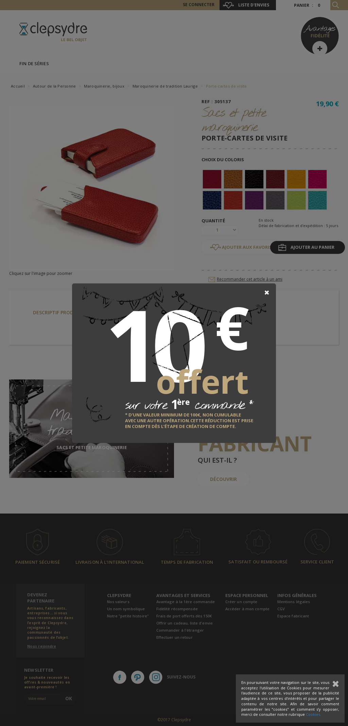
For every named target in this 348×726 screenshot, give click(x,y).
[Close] (266, 292)
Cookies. (313, 714)
